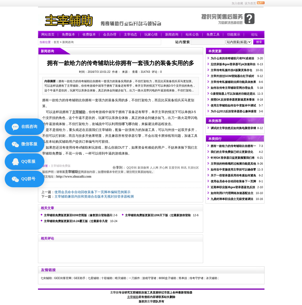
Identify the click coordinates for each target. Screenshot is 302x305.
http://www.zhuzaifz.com (74, 176)
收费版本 (89, 34)
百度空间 (174, 167)
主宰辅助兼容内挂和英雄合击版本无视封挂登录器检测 (94, 196)
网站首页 (48, 34)
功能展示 (233, 34)
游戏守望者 (149, 278)
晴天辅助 (120, 278)
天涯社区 (193, 167)
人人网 (154, 167)
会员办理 (109, 34)
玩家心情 (151, 34)
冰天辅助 (211, 278)
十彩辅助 (107, 278)
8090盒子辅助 (167, 278)
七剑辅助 (46, 278)
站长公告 (192, 34)
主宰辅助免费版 (61, 165)
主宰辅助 (71, 172)
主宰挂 (114, 292)
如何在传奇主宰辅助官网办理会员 (232, 87)
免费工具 (213, 34)
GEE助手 (79, 278)
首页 (56, 42)
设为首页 (250, 3)
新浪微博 (143, 167)
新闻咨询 (171, 34)
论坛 (254, 34)
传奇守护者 (196, 278)
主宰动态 (130, 34)
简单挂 (183, 278)
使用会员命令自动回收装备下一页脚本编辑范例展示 (92, 192)
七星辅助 (93, 278)
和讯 (184, 167)
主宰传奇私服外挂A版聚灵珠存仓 (231, 70)
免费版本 (68, 34)
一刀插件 (134, 278)
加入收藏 (237, 3)
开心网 (163, 167)
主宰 (150, 301)
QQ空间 (131, 167)
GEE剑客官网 (62, 278)
